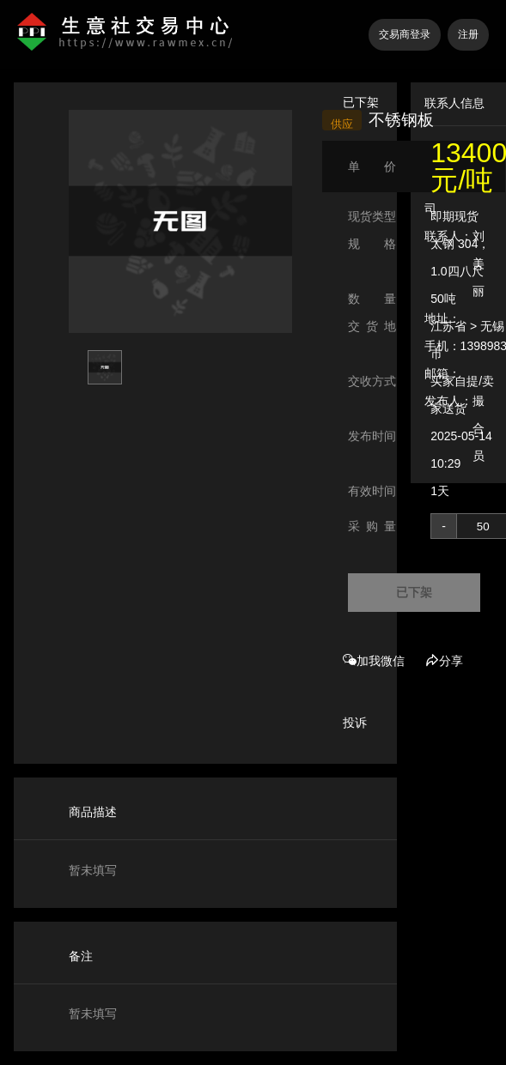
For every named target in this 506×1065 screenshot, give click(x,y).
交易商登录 (404, 34)
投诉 (355, 722)
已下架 (414, 592)
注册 (468, 34)
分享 (444, 661)
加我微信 (374, 661)
